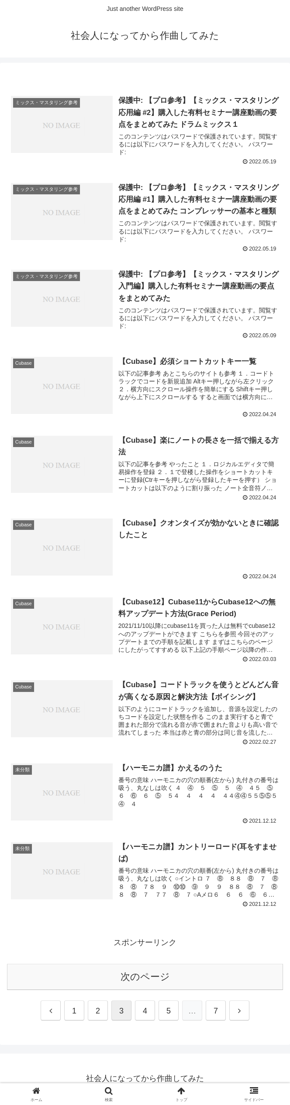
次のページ (145, 977)
